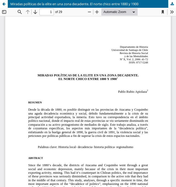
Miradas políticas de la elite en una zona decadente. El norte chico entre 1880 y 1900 (74, 4)
